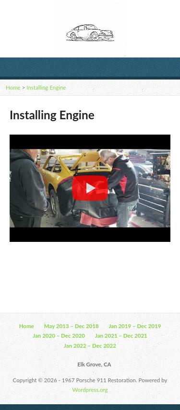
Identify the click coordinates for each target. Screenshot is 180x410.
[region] (90, 188)
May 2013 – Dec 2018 (71, 326)
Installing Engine (46, 87)
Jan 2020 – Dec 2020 (59, 335)
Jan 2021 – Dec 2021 (121, 335)
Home (13, 87)
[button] (90, 188)
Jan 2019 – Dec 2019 (135, 326)
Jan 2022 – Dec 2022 (90, 345)
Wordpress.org (90, 390)
